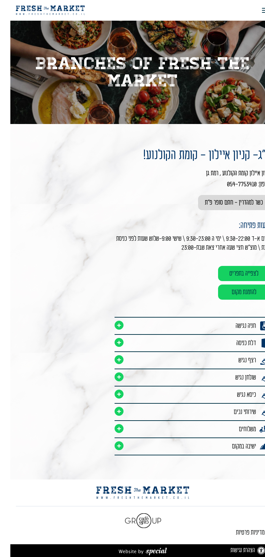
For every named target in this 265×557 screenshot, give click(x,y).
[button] (251, 10)
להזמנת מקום (233, 292)
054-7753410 (231, 184)
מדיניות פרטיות (240, 532)
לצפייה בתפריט (233, 273)
